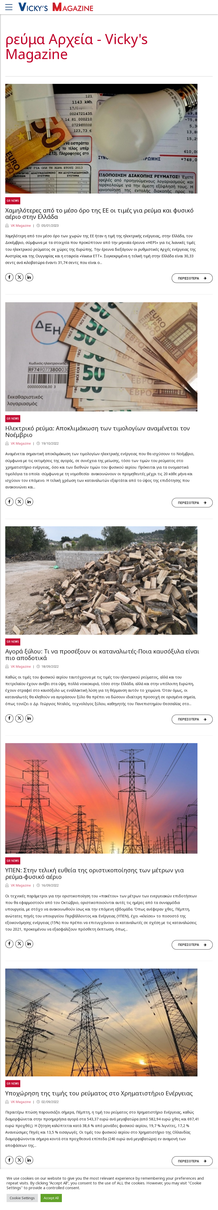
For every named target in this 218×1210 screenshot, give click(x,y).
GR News (13, 200)
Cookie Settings (22, 1197)
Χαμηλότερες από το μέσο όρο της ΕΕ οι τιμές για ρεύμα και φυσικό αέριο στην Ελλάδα (99, 213)
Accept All (51, 1197)
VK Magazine (20, 226)
